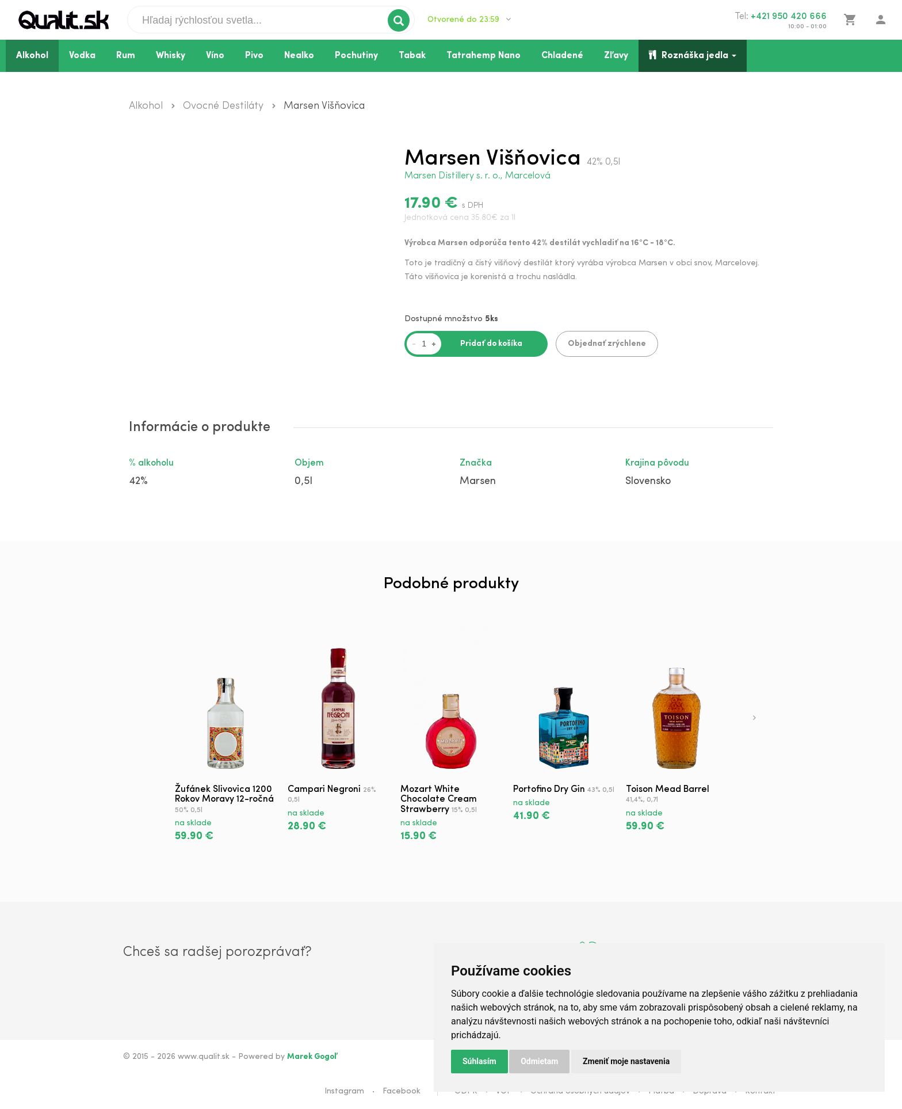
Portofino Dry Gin (549, 789)
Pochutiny (356, 55)
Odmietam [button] (539, 1061)
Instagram (344, 1091)
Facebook (402, 1091)
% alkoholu (151, 463)
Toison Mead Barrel (667, 789)
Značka (476, 463)
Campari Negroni (324, 789)
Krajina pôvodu (657, 463)
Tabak (412, 55)
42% (138, 481)
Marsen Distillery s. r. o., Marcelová (477, 176)
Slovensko (648, 481)
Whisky (170, 55)
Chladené (562, 55)
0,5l (303, 481)
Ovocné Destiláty (223, 106)
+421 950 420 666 (789, 16)
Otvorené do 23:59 (469, 19)
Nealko (299, 55)
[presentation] (754, 719)
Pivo (254, 55)
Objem (309, 463)
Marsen (478, 481)
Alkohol (32, 55)
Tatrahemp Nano (483, 55)
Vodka (82, 55)
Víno (215, 55)
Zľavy (616, 55)
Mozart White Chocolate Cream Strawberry (438, 799)
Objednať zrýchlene (607, 344)
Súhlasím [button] (479, 1061)
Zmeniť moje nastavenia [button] (626, 1061)
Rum (125, 55)
